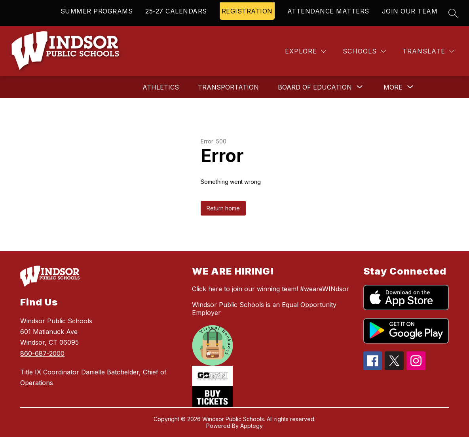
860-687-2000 (42, 353)
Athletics (160, 87)
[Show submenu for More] (393, 87)
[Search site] (453, 13)
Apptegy (251, 425)
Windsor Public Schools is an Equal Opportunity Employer (264, 309)
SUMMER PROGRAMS (97, 11)
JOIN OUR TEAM (410, 11)
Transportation (228, 87)
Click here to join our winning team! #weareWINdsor (270, 289)
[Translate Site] (428, 51)
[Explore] (305, 51)
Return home (223, 208)
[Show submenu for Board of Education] (315, 87)
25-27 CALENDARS (176, 11)
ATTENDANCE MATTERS (328, 11)
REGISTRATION (247, 11)
